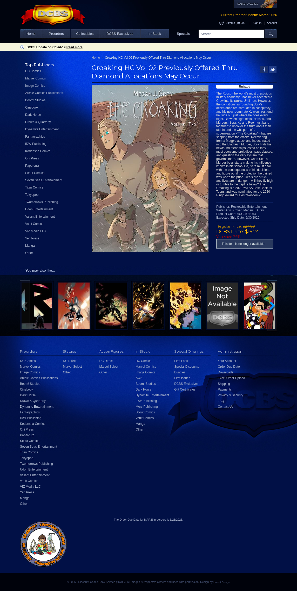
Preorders (56, 34)
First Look (181, 361)
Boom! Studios (35, 100)
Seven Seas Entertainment (43, 180)
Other (29, 253)
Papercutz (32, 165)
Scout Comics (34, 173)
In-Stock (154, 34)
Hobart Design (221, 582)
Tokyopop (31, 195)
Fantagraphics (35, 136)
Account (272, 22)
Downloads (225, 372)
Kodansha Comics (37, 151)
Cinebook (31, 107)
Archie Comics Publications (44, 93)
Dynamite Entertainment (42, 129)
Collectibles (84, 34)
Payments (225, 389)
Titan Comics (34, 187)
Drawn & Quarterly (38, 122)
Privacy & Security (230, 395)
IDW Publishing (35, 144)
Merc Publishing (147, 406)
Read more (74, 47)
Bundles (179, 372)
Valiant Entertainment (40, 216)
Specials (183, 34)
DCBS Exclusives (119, 34)
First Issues (182, 378)
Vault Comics (34, 224)
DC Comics (33, 71)
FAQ (221, 401)
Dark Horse (33, 115)
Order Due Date (229, 366)
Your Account (227, 361)
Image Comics (35, 86)
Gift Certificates (184, 389)
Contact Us (225, 406)
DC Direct (69, 361)
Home (31, 34)
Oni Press (32, 158)
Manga (30, 245)
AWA (139, 378)
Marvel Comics (35, 78)
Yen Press (32, 238)
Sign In (257, 22)
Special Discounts (186, 366)
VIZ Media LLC (35, 231)
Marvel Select (72, 366)
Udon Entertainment (39, 209)
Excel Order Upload (231, 378)
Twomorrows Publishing (41, 202)
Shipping (224, 384)
